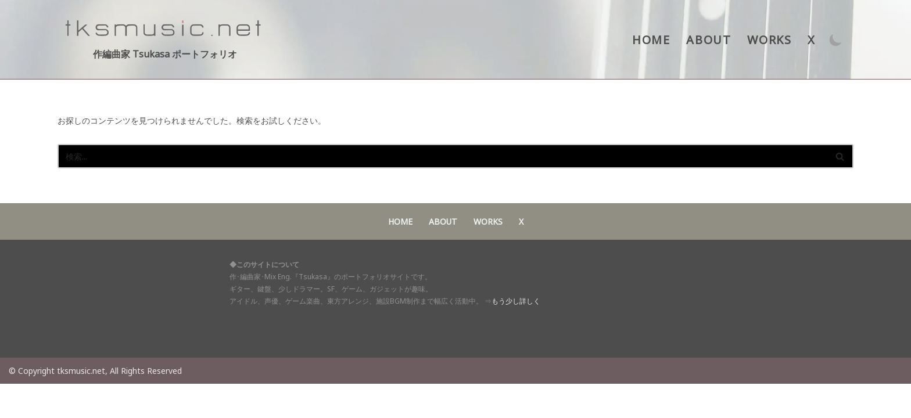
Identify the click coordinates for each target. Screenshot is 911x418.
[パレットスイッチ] (836, 40)
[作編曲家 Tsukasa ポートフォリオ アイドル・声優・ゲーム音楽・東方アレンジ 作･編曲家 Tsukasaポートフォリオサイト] (165, 39)
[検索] (442, 156)
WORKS (770, 40)
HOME (652, 40)
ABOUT (709, 40)
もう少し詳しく (516, 335)
